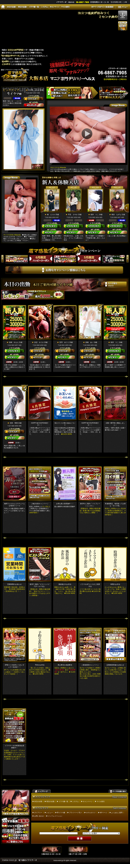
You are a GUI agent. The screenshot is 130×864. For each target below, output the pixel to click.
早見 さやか (73, 214)
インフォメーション (55, 816)
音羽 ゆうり (64, 342)
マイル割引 (101, 801)
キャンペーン (87, 801)
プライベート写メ (75, 813)
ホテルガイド (91, 813)
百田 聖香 (14, 423)
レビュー (49, 813)
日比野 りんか (33, 90)
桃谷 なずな (116, 214)
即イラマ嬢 (61, 813)
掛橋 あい (89, 342)
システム (75, 801)
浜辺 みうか (39, 342)
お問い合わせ (39, 816)
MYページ (103, 813)
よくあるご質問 (116, 813)
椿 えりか (51, 214)
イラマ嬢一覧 (63, 801)
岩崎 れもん (14, 342)
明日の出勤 (50, 801)
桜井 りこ (95, 214)
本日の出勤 (38, 801)
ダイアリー (38, 813)
